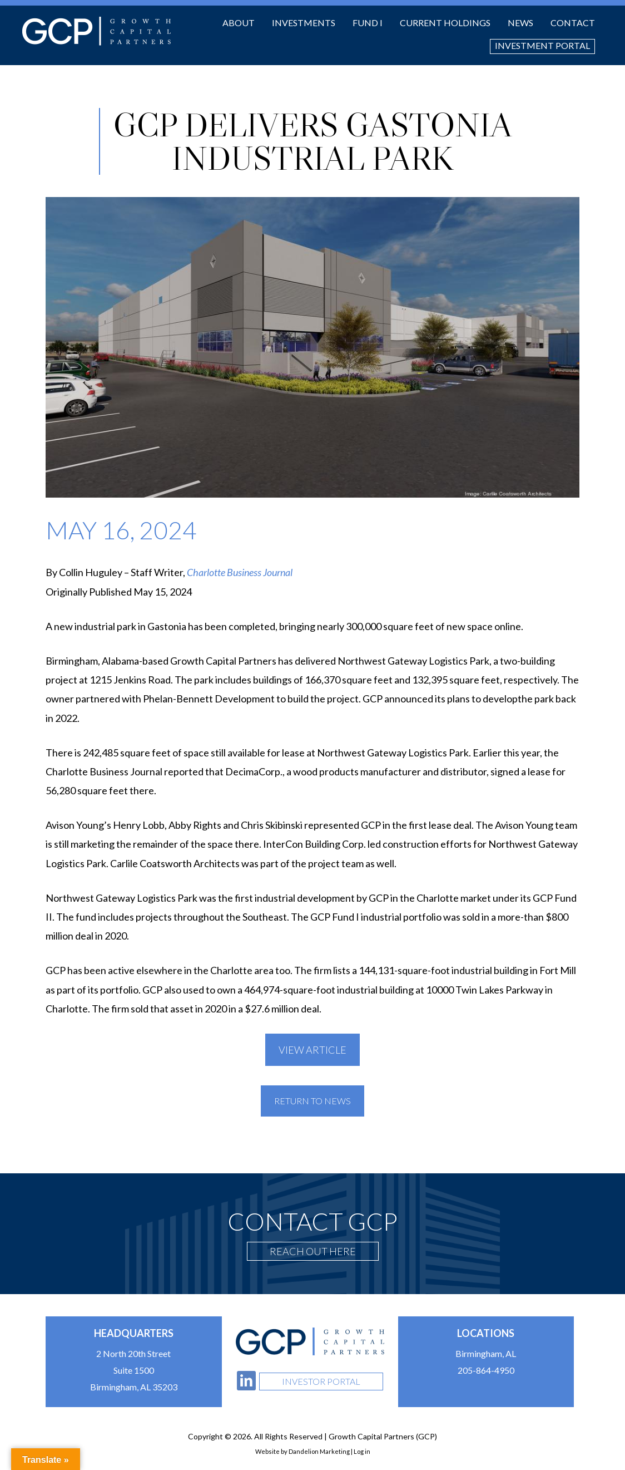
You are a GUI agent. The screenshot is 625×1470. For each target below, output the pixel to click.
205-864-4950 (486, 1370)
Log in (362, 1451)
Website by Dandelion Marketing (302, 1451)
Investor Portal (321, 1381)
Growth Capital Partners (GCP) (96, 31)
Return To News (312, 1100)
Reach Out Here (313, 1251)
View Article (312, 1050)
